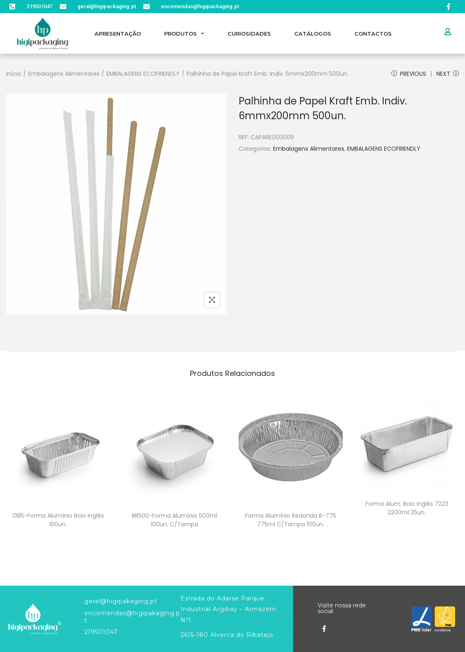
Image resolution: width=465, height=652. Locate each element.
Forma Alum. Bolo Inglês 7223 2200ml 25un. (407, 508)
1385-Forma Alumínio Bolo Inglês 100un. (58, 520)
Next (447, 74)
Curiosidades (249, 33)
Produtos (184, 33)
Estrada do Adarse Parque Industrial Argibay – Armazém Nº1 (228, 609)
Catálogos (312, 33)
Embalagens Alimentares (63, 74)
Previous (408, 74)
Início (13, 74)
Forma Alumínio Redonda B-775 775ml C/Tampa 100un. (290, 520)
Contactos (373, 33)
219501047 (101, 632)
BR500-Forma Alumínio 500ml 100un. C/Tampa (174, 520)
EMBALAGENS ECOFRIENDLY (143, 74)
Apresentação (118, 33)
